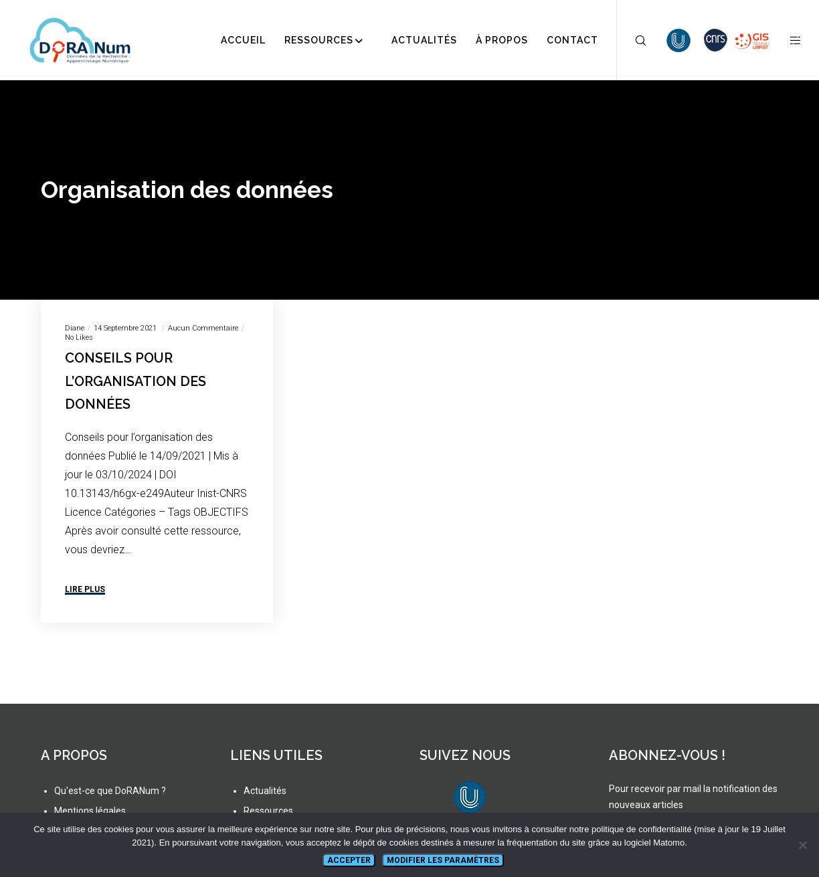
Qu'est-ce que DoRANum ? (110, 790)
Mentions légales (90, 810)
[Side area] (787, 40)
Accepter (349, 860)
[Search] (632, 40)
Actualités (265, 790)
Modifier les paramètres (443, 860)
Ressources (268, 810)
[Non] (802, 845)
